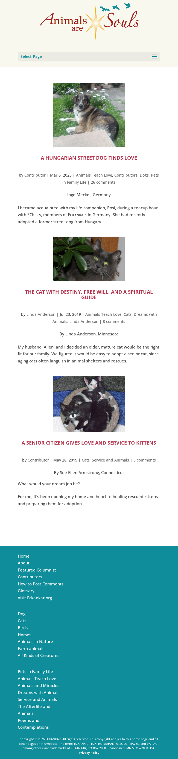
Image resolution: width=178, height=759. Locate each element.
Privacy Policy (89, 753)
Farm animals (31, 648)
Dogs (144, 175)
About (24, 562)
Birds (23, 627)
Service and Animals (110, 460)
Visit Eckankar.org (35, 597)
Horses (24, 634)
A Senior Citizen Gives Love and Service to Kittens (89, 442)
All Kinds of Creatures (38, 655)
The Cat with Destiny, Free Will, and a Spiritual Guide (89, 294)
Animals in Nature (35, 641)
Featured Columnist (37, 570)
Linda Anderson (41, 314)
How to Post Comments (40, 584)
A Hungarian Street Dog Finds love (89, 157)
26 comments (103, 182)
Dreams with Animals (38, 692)
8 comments (114, 321)
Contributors (126, 175)
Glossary (26, 590)
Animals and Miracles (38, 685)
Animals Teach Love (94, 175)
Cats (128, 314)
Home (24, 556)
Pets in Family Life (35, 671)
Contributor (35, 175)
